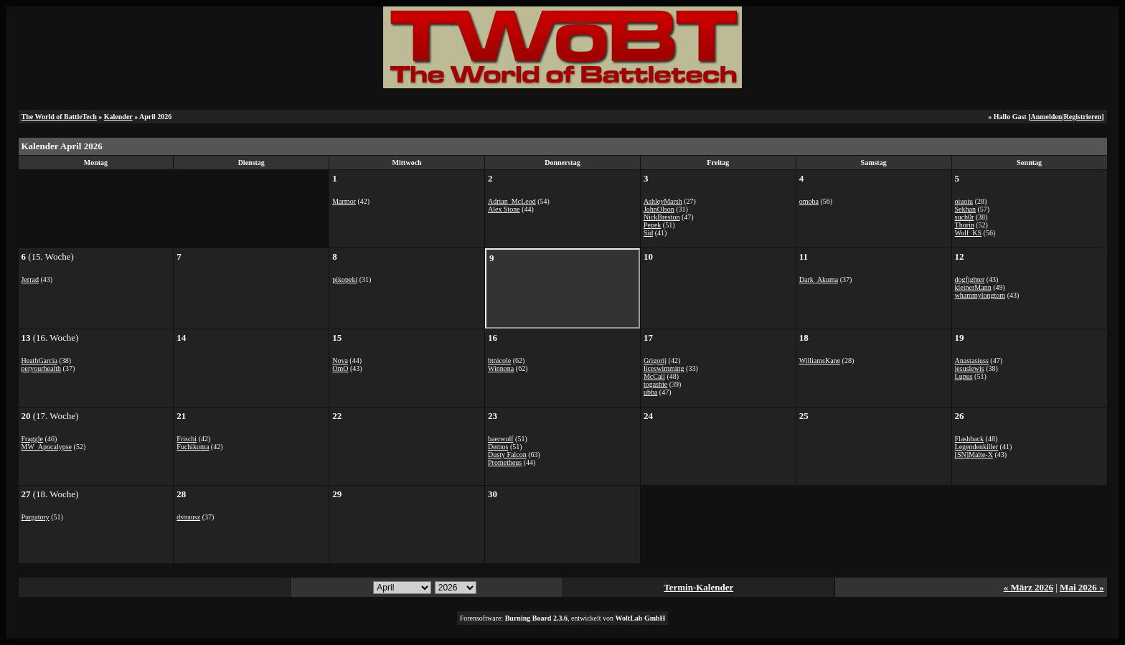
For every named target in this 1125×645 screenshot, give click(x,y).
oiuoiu (964, 201)
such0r (964, 217)
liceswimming (664, 368)
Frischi (186, 439)
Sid (648, 233)
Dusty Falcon (507, 454)
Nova (340, 360)
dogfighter (970, 279)
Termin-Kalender (698, 587)
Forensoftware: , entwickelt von (563, 618)
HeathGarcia (40, 360)
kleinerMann (973, 287)
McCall (654, 376)
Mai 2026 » (1081, 587)
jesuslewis (969, 368)
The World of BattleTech (59, 117)
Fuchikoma (192, 447)
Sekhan (965, 209)
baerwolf (501, 439)
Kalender (118, 117)
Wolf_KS (968, 233)
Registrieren (1083, 117)
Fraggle (33, 439)
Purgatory (36, 517)
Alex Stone (504, 209)
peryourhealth (42, 368)
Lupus (964, 376)
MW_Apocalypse (47, 447)
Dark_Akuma (818, 279)
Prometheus (505, 462)
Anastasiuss (972, 360)
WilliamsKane (819, 360)
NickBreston (662, 217)
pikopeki (344, 279)
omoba (809, 201)
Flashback (969, 439)
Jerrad (30, 279)
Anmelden (1046, 117)
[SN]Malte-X (974, 454)
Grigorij (655, 360)
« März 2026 (1028, 587)
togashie (655, 384)
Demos (498, 447)
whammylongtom (980, 295)
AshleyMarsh (663, 201)
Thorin (964, 225)
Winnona (501, 368)
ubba (650, 392)
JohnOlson (659, 209)
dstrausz (188, 517)
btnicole (499, 360)
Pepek (652, 225)
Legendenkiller (977, 447)
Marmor (344, 201)
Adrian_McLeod (512, 201)
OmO (340, 368)
